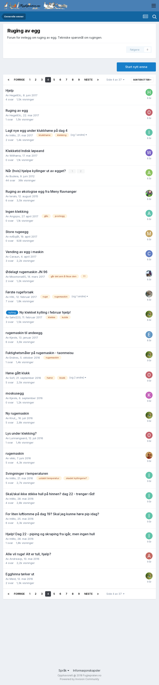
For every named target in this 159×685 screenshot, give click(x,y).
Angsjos (15, 216)
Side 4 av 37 (115, 79)
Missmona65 (18, 276)
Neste (88, 79)
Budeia (14, 176)
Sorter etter (142, 79)
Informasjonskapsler (86, 670)
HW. (12, 296)
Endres (14, 357)
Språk (64, 670)
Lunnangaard (18, 438)
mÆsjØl (14, 236)
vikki (12, 458)
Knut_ (13, 418)
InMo (13, 135)
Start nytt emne (136, 67)
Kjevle (13, 337)
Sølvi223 (15, 317)
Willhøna (15, 155)
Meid (13, 578)
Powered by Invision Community (79, 678)
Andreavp (16, 558)
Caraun (14, 256)
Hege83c (15, 95)
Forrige (19, 79)
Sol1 (12, 377)
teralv (13, 196)
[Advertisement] (79, 635)
